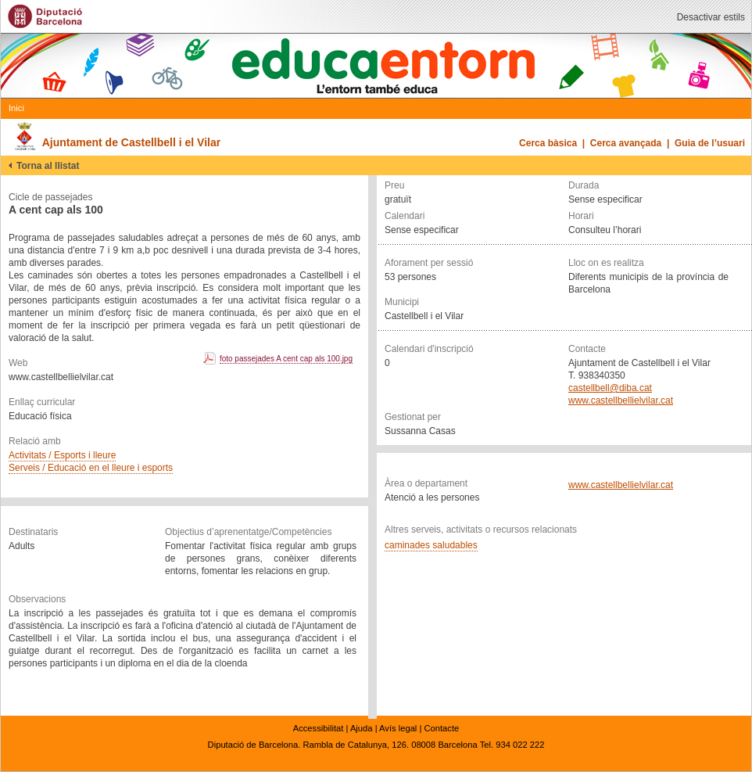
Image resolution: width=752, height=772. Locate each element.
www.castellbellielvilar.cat (620, 400)
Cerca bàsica (548, 143)
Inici (16, 108)
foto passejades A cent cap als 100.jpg (286, 358)
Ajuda (361, 728)
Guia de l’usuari (710, 143)
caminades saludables (431, 545)
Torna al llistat (47, 165)
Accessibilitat (318, 728)
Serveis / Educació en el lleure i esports (91, 467)
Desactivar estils (711, 17)
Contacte (441, 728)
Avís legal (398, 728)
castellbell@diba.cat (610, 387)
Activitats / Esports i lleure (62, 455)
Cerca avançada (625, 143)
